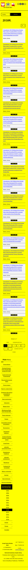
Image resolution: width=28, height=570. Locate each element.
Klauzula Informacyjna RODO (6, 380)
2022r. (7, 500)
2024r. (7, 495)
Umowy (6, 522)
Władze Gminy (6, 406)
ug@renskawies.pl (19, 549)
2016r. (7, 514)
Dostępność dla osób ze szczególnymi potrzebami (6, 394)
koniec (14, 352)
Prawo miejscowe (6, 415)
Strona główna (6, 364)
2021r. (7, 502)
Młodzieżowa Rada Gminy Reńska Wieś (6, 411)
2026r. (7, 490)
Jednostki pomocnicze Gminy (6, 448)
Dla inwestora (6, 428)
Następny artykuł (18, 348)
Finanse (6, 419)
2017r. (7, 512)
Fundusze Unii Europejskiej (6, 467)
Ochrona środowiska (6, 482)
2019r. (7, 507)
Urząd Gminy (6, 443)
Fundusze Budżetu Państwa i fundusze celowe (6, 438)
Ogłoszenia (6, 402)
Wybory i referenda (6, 471)
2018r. (7, 509)
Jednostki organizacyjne (6, 458)
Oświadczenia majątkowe (6, 453)
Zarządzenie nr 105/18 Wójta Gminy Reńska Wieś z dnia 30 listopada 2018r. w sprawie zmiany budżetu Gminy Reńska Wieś (13, 212)
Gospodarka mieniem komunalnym (6, 423)
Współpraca (6, 462)
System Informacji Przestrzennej (6, 375)
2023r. (7, 497)
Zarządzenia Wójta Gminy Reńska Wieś (6, 487)
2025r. (7, 493)
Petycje (6, 526)
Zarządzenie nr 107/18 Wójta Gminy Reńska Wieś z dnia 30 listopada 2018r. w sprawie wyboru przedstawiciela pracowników (13, 239)
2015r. (7, 517)
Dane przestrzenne (6, 399)
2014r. (7, 519)
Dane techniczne (6, 478)
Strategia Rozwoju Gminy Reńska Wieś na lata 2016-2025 (6, 370)
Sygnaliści (6, 529)
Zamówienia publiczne (6, 432)
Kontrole (6, 475)
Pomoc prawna (6, 385)
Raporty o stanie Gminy (6, 388)
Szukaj (16, 14)
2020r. (7, 505)
